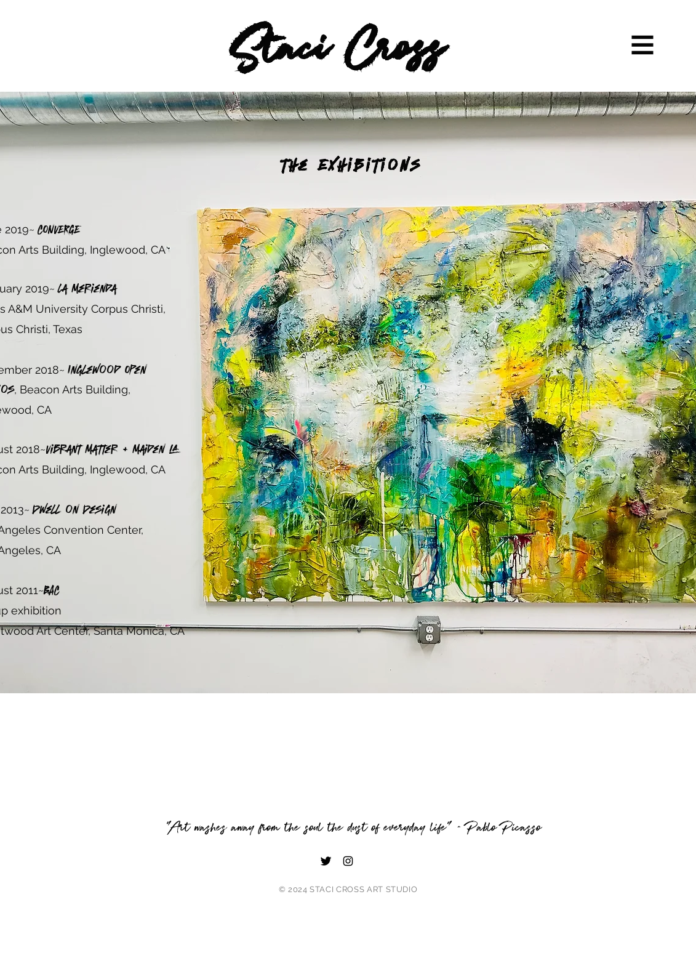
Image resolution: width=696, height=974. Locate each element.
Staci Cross (338, 50)
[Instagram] (348, 861)
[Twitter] (325, 861)
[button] (643, 45)
